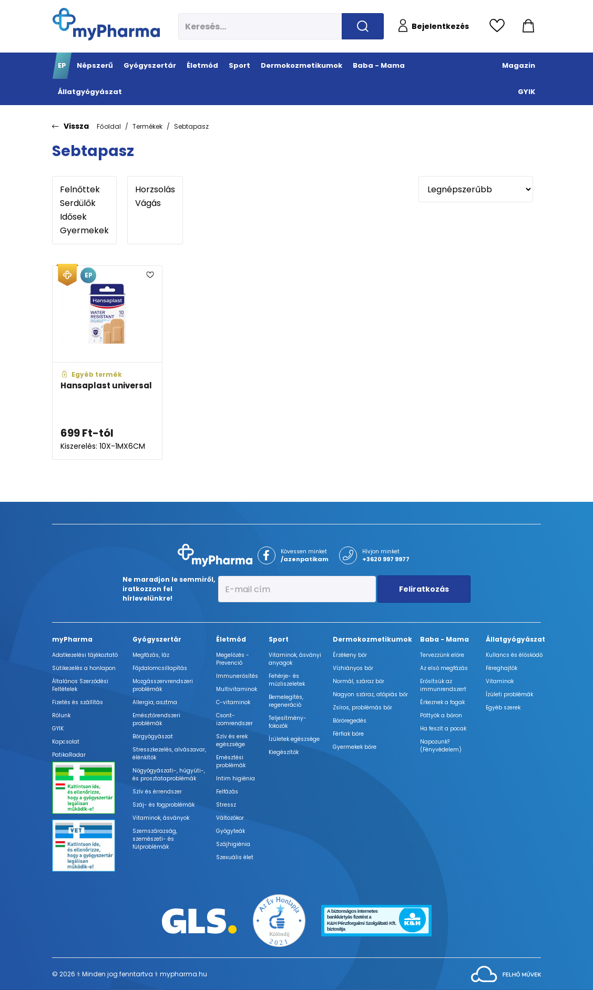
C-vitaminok (233, 702)
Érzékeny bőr (350, 655)
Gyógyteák (230, 831)
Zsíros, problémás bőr (362, 707)
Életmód (231, 639)
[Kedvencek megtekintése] (499, 26)
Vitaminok (500, 681)
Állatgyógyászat (515, 639)
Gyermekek (84, 231)
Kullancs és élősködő (514, 655)
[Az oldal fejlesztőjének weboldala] (506, 973)
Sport (279, 639)
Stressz (226, 805)
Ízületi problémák (509, 694)
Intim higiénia (235, 778)
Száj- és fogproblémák (163, 805)
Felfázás (227, 792)
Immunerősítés (237, 676)
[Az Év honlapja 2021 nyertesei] (279, 920)
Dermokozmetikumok (372, 639)
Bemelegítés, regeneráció (286, 701)
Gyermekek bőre (354, 747)
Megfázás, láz (150, 655)
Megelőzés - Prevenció (232, 659)
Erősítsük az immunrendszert (443, 685)
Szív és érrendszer (157, 792)
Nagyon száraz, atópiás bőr (370, 694)
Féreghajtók (501, 668)
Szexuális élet (234, 857)
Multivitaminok (236, 689)
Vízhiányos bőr (353, 668)
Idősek (84, 217)
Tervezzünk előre (442, 655)
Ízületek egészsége (294, 739)
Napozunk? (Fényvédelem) (441, 746)
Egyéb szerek (503, 707)
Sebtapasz (191, 126)
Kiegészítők (284, 752)
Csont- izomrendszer (234, 719)
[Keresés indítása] (363, 26)
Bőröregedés (349, 721)
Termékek (147, 126)
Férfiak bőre (348, 734)
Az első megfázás (444, 668)
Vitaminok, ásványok (160, 818)
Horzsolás (155, 190)
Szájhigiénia (233, 844)
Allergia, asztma (154, 702)
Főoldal (109, 126)
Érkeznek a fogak (442, 702)
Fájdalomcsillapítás (159, 668)
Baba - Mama (444, 639)
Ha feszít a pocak (443, 729)
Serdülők (84, 203)
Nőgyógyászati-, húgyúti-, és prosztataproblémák (168, 774)
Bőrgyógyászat (152, 736)
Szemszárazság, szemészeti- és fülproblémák (154, 839)
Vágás (155, 203)
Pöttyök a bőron (441, 715)
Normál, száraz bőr (358, 681)
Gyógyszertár (156, 639)
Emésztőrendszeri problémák (156, 719)
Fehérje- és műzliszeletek (287, 680)
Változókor (230, 818)
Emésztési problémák (231, 761)
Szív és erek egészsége (232, 740)
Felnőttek (84, 190)
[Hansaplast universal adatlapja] (107, 362)
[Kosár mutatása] (528, 26)
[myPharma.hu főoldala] (106, 24)
